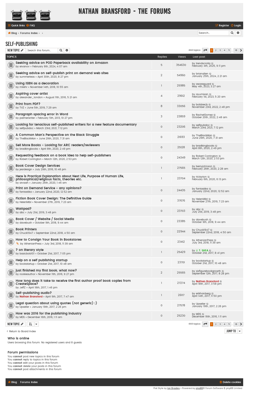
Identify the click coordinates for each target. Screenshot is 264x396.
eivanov (24, 66)
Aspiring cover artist (32, 93)
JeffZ (23, 287)
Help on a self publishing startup (41, 260)
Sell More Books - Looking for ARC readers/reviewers (58, 145)
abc (22, 212)
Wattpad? (24, 208)
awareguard (203, 84)
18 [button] (236, 50)
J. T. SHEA (202, 250)
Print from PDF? (28, 104)
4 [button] (224, 50)
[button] (205, 50)
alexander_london (31, 97)
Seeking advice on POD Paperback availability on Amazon (62, 62)
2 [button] (215, 50)
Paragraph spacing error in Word (42, 114)
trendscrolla (203, 63)
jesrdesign (26, 169)
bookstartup (27, 264)
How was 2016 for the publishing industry (48, 313)
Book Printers (26, 229)
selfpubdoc (26, 128)
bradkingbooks (29, 149)
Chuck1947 (26, 233)
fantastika (26, 192)
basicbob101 (27, 253)
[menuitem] (30, 25)
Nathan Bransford (207, 281)
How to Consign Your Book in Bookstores (48, 239)
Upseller (24, 307)
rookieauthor (27, 274)
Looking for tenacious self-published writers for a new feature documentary (76, 124)
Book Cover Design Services (38, 165)
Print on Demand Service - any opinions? (49, 188)
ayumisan (202, 94)
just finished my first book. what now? (46, 270)
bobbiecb (202, 104)
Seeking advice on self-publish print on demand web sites (62, 73)
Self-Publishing (22, 44)
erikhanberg (203, 293)
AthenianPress (32, 243)
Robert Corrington (30, 159)
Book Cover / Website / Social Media (45, 219)
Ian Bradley (173, 388)
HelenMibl (25, 202)
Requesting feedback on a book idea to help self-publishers (63, 155)
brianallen (202, 73)
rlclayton (201, 177)
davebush (26, 222)
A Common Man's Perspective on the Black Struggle (57, 134)
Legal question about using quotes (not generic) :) (56, 303)
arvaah (24, 183)
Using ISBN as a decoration (37, 83)
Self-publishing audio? (34, 293)
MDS (22, 317)
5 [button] (229, 50)
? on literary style (30, 250)
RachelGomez (204, 115)
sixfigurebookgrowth (208, 271)
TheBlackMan (28, 138)
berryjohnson (204, 166)
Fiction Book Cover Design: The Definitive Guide (53, 198)
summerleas (27, 77)
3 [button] (220, 50)
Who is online (18, 338)
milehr (23, 87)
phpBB (199, 388)
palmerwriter (27, 118)
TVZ (22, 107)
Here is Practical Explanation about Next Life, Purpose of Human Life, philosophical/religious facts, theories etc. (70, 178)
